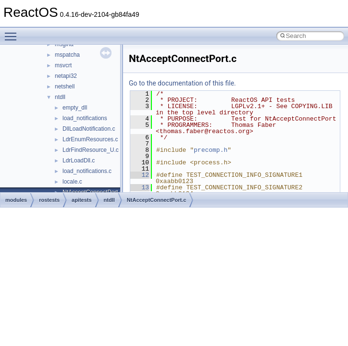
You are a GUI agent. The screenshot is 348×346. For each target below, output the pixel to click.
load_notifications (84, 118)
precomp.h (210, 150)
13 (139, 187)
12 (139, 175)
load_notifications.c (87, 171)
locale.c (72, 181)
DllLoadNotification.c (88, 128)
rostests (49, 200)
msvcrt (63, 65)
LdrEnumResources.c (90, 139)
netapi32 (66, 76)
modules (16, 200)
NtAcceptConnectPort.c (156, 200)
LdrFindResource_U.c (90, 150)
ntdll (60, 97)
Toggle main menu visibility (13, 32)
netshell (65, 86)
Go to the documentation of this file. (182, 83)
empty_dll (74, 107)
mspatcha (67, 54)
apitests (82, 200)
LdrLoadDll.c (78, 160)
